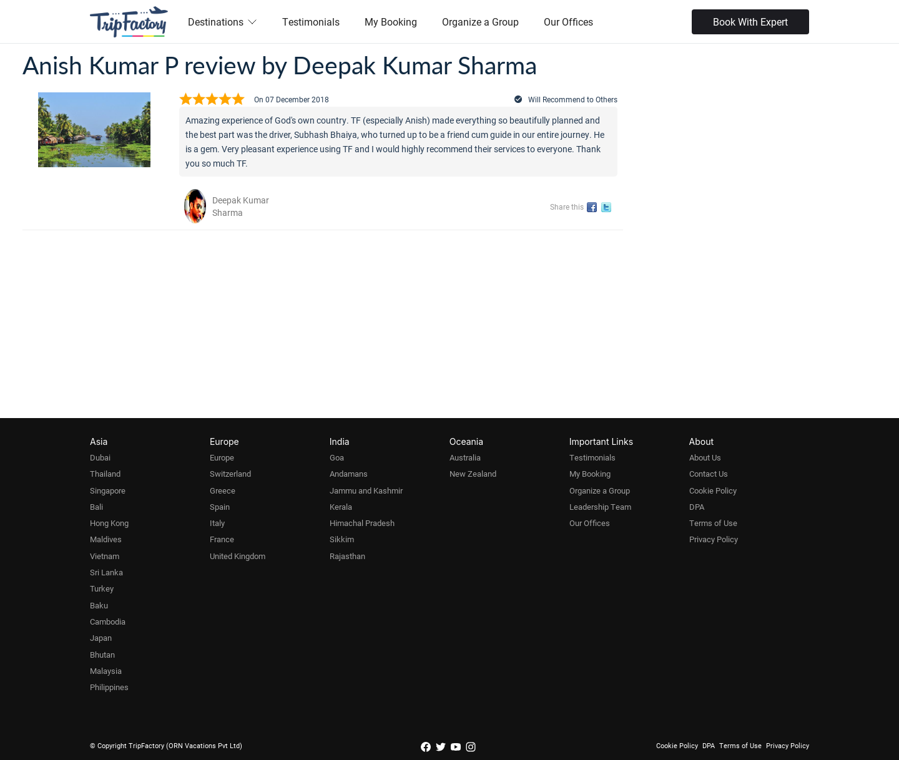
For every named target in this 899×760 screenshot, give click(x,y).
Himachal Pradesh (362, 523)
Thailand (105, 473)
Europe (222, 457)
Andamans (349, 473)
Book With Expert (750, 21)
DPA (696, 506)
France (222, 539)
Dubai (100, 457)
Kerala (341, 506)
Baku (99, 605)
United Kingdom (237, 556)
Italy (217, 523)
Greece (222, 490)
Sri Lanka (106, 572)
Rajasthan (347, 556)
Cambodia (107, 621)
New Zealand (473, 473)
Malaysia (106, 670)
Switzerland (230, 473)
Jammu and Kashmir (366, 490)
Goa (337, 457)
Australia (465, 457)
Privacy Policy (713, 539)
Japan (101, 637)
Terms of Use (713, 523)
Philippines (109, 687)
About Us (705, 457)
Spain (220, 506)
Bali (96, 506)
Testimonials (311, 21)
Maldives (106, 539)
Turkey (102, 588)
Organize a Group (480, 21)
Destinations (222, 21)
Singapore (107, 490)
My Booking (391, 21)
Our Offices (568, 21)
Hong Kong (109, 523)
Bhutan (102, 654)
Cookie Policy (713, 490)
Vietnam (104, 556)
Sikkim (342, 539)
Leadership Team (600, 506)
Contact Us (708, 473)
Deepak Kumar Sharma (240, 206)
